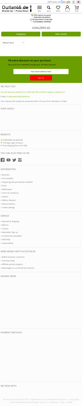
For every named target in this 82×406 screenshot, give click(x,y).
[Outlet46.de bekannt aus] (2, 303)
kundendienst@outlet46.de (18, 96)
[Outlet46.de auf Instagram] (20, 160)
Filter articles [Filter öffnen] (61, 34)
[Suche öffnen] (48, 8)
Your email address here (41, 71)
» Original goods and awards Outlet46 (17, 182)
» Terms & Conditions (10, 193)
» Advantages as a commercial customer (17, 268)
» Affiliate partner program (12, 264)
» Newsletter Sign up (9, 232)
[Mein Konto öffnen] (67, 8)
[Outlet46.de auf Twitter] (14, 160)
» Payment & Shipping (10, 221)
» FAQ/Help (5, 239)
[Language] (78, 2)
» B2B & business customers (13, 257)
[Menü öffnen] (39, 8)
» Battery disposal (8, 200)
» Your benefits (7, 178)
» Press (4, 185)
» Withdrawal (6, 189)
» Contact (4, 228)
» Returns (4, 225)
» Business (5, 174)
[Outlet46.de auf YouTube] (8, 160)
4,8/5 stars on (59, 1)
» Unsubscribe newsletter (11, 236)
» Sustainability (7, 243)
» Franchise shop (8, 260)
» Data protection (8, 204)
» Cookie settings (8, 207)
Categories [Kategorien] (21, 34)
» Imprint (4, 196)
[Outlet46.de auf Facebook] (3, 160)
